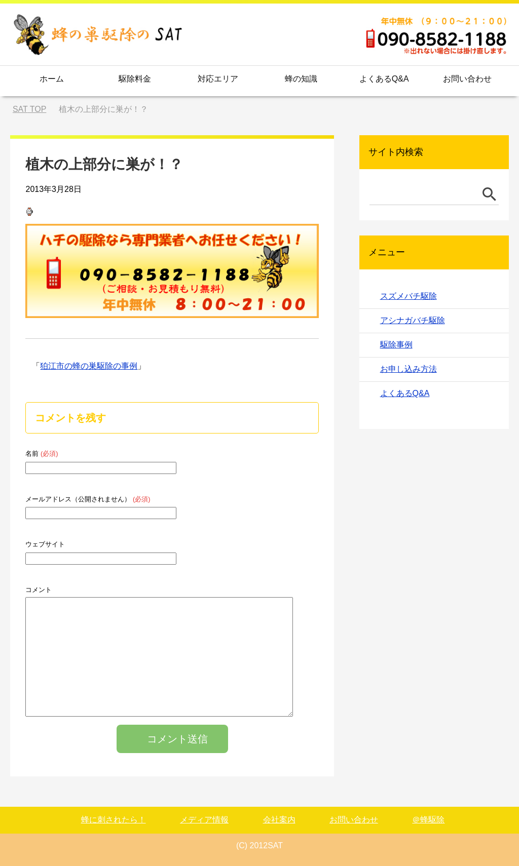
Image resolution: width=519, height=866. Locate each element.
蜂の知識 (301, 78)
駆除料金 (135, 78)
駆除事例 (396, 344)
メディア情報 (204, 819)
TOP (29, 109)
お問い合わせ (467, 78)
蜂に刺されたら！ (113, 819)
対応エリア (218, 78)
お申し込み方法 (408, 369)
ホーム (52, 78)
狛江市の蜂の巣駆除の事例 (88, 366)
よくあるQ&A (384, 78)
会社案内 (279, 819)
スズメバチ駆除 (408, 296)
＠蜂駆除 (428, 819)
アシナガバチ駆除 (412, 320)
